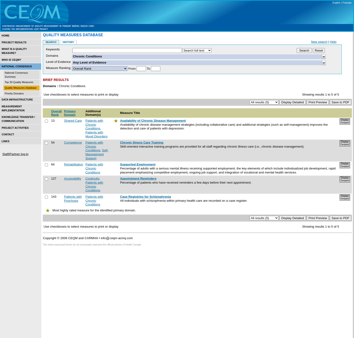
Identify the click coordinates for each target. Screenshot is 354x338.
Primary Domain (70, 113)
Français (346, 2)
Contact (8, 134)
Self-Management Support (96, 154)
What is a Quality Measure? (14, 51)
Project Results (14, 42)
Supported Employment (137, 164)
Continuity (92, 178)
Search (50, 42)
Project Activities (15, 127)
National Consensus (17, 66)
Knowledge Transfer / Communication (18, 119)
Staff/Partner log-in (15, 154)
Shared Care (73, 120)
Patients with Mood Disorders (96, 134)
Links (5, 141)
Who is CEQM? (11, 59)
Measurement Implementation (13, 108)
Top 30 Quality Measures (19, 82)
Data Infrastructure (17, 99)
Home (5, 35)
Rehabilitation (73, 164)
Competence (73, 142)
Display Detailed (345, 121)
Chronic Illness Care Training (141, 142)
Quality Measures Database (21, 87)
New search (319, 42)
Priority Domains (14, 93)
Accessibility (72, 178)
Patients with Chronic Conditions (94, 124)
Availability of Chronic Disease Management (153, 120)
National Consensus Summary (16, 74)
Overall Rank (56, 113)
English (336, 2)
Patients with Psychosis (73, 198)
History (68, 42)
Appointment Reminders (138, 178)
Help (333, 42)
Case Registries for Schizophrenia (145, 196)
